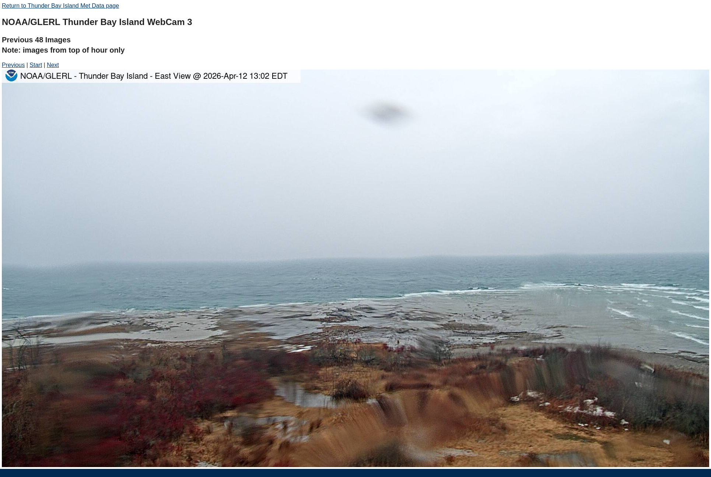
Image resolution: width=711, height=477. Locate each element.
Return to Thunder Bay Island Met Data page (60, 6)
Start (35, 65)
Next (53, 65)
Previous (13, 65)
